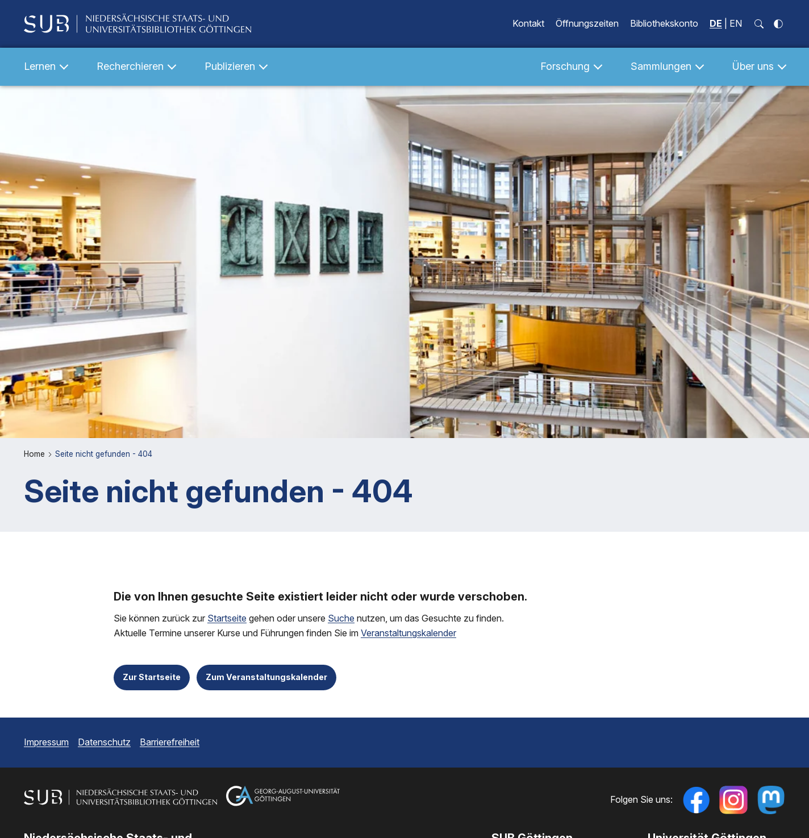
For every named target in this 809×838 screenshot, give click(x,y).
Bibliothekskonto (664, 23)
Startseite (227, 618)
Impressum (46, 742)
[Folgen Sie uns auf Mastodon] (771, 800)
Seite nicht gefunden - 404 (103, 453)
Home (35, 453)
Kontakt (528, 23)
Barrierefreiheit (169, 742)
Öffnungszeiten (587, 23)
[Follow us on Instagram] (733, 800)
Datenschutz (104, 742)
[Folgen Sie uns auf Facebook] (696, 800)
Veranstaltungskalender (408, 633)
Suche (341, 618)
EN (735, 23)
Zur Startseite (152, 677)
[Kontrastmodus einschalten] (778, 23)
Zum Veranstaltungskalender (266, 677)
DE (716, 23)
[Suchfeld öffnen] (759, 24)
